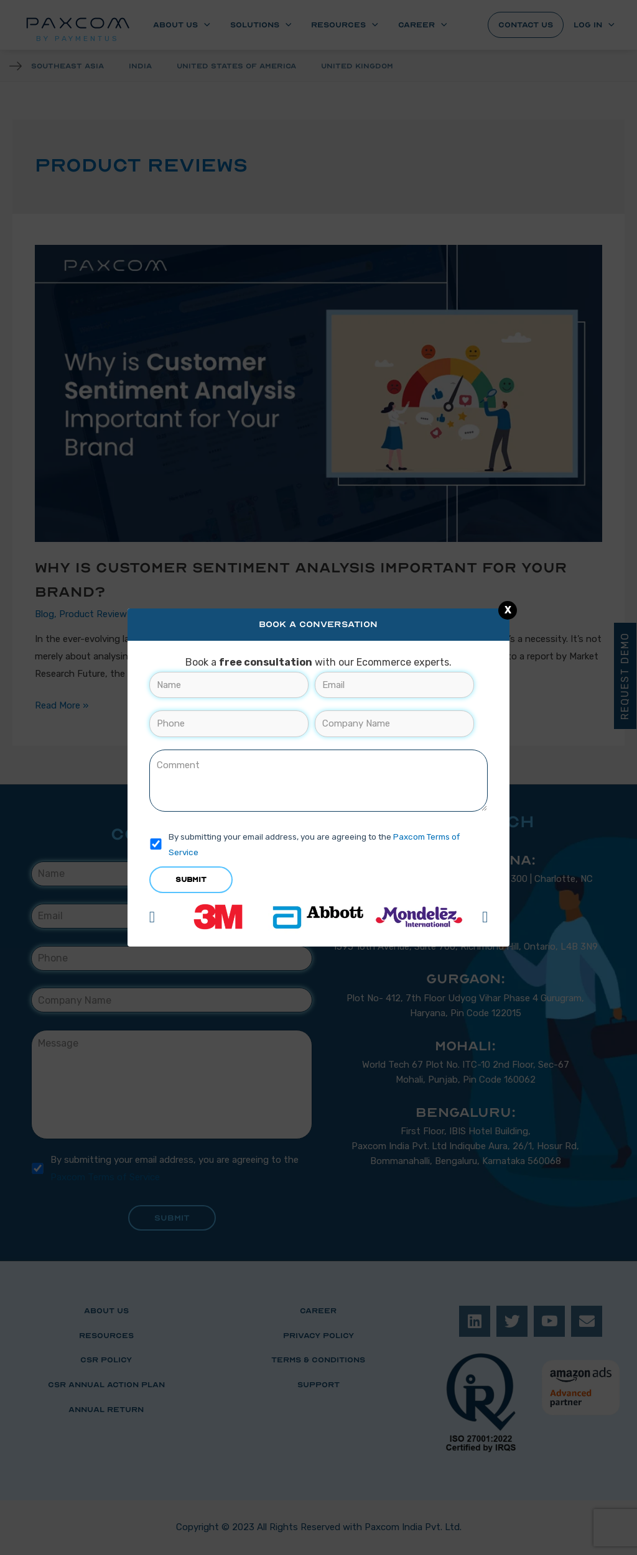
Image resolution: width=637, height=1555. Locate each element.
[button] (152, 917)
